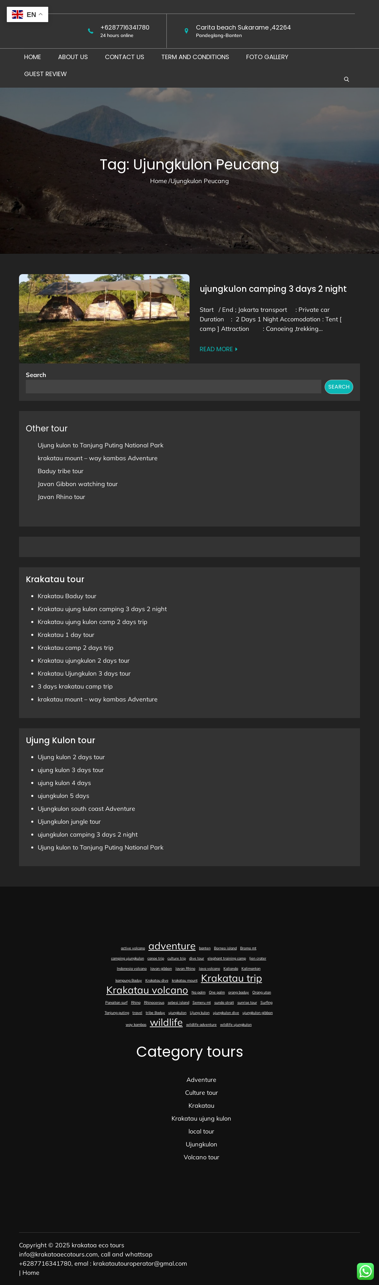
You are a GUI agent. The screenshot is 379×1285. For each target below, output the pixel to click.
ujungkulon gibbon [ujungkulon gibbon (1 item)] (257, 1012)
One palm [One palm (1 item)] (217, 992)
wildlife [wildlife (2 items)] (166, 1022)
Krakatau (201, 1105)
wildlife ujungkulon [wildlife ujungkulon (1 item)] (236, 1024)
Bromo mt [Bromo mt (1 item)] (248, 948)
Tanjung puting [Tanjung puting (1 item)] (117, 1012)
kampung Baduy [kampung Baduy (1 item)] (128, 980)
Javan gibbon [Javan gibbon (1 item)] (161, 968)
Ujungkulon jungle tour (69, 821)
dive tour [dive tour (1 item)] (196, 958)
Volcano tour (201, 1157)
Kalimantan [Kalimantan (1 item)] (250, 968)
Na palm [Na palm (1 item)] (198, 992)
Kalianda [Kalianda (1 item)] (230, 968)
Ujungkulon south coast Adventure (86, 809)
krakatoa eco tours (98, 1245)
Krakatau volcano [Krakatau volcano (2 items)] (147, 990)
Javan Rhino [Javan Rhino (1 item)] (185, 968)
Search (36, 375)
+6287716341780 (124, 27)
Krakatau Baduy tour (67, 596)
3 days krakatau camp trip (75, 686)
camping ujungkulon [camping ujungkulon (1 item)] (127, 958)
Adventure (201, 1080)
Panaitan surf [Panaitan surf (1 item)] (116, 1002)
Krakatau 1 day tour (66, 635)
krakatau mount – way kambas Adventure (98, 458)
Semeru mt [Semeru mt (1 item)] (202, 1002)
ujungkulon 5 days (63, 796)
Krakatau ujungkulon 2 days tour (84, 660)
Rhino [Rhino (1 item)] (136, 1002)
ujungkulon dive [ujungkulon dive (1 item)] (226, 1012)
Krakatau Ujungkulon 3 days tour (84, 673)
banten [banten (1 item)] (205, 948)
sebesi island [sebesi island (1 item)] (178, 1002)
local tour (201, 1131)
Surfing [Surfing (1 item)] (266, 1002)
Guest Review (45, 74)
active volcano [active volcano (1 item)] (133, 948)
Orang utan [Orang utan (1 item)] (261, 992)
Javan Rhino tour (61, 497)
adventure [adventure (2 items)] (172, 945)
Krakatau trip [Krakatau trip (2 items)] (231, 978)
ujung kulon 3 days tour (71, 770)
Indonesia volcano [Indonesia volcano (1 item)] (132, 968)
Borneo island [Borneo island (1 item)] (225, 948)
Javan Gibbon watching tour (78, 484)
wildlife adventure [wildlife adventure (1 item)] (201, 1024)
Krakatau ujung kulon (201, 1118)
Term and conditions (195, 57)
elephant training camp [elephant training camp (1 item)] (226, 958)
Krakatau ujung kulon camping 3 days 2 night (102, 609)
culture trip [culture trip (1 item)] (176, 958)
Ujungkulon (201, 1144)
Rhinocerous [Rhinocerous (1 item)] (154, 1002)
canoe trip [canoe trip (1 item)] (155, 958)
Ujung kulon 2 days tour (71, 757)
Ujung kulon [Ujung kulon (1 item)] (200, 1012)
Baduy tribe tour (61, 471)
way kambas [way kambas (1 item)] (136, 1024)
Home (32, 57)
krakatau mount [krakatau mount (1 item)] (185, 980)
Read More (219, 349)
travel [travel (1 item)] (137, 1012)
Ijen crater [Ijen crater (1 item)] (257, 958)
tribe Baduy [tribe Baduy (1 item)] (155, 1012)
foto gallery (267, 57)
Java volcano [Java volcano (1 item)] (209, 968)
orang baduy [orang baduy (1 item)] (238, 992)
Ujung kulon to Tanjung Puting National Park (100, 445)
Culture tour (201, 1092)
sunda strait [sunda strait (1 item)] (224, 1002)
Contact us (124, 57)
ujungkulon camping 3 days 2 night (273, 289)
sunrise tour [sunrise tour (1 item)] (247, 1002)
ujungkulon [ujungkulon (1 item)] (177, 1012)
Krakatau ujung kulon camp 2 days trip (92, 622)
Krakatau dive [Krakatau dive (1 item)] (156, 980)
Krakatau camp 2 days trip (75, 648)
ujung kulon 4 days (64, 783)
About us (73, 57)
